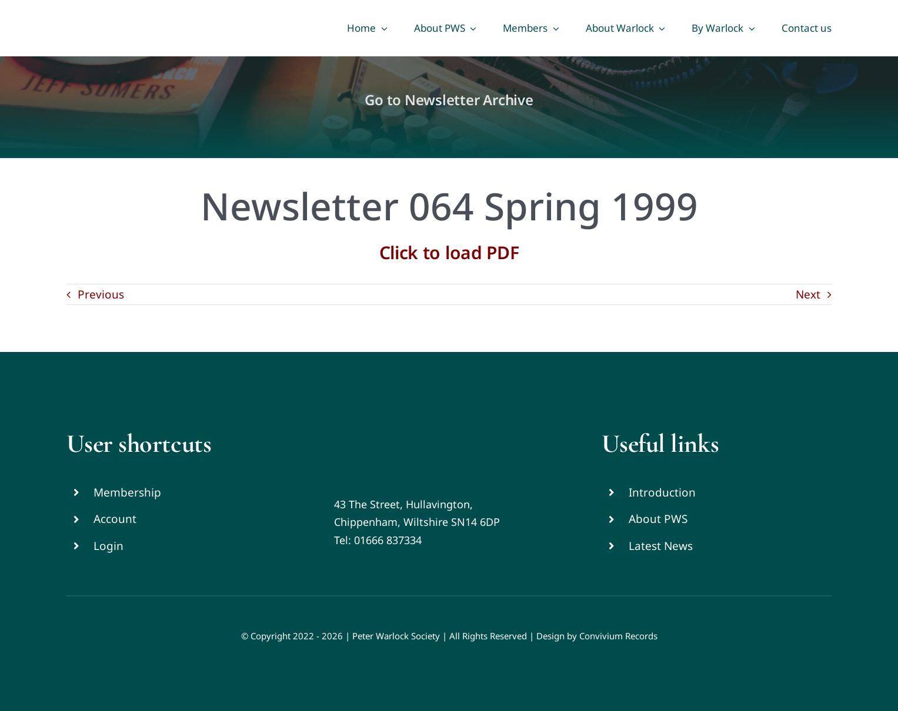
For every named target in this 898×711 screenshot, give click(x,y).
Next (808, 294)
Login (108, 546)
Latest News (661, 546)
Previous (101, 294)
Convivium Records (618, 636)
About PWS (658, 518)
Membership (127, 492)
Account (115, 518)
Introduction (662, 492)
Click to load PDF (449, 252)
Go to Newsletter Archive (449, 99)
